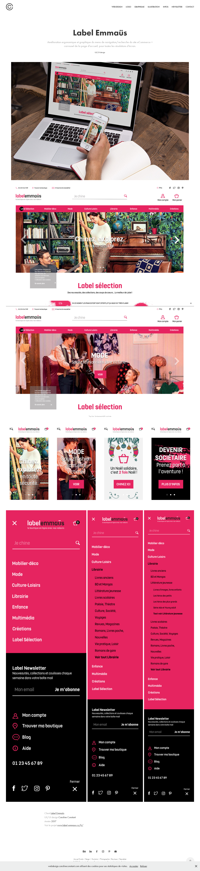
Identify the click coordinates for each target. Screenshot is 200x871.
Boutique (114, 859)
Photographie (104, 859)
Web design (117, 7)
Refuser (143, 866)
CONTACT (190, 7)
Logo (128, 7)
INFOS (165, 7)
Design (87, 859)
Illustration (154, 7)
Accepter (133, 866)
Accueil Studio (78, 859)
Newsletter (177, 7)
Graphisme (139, 7)
